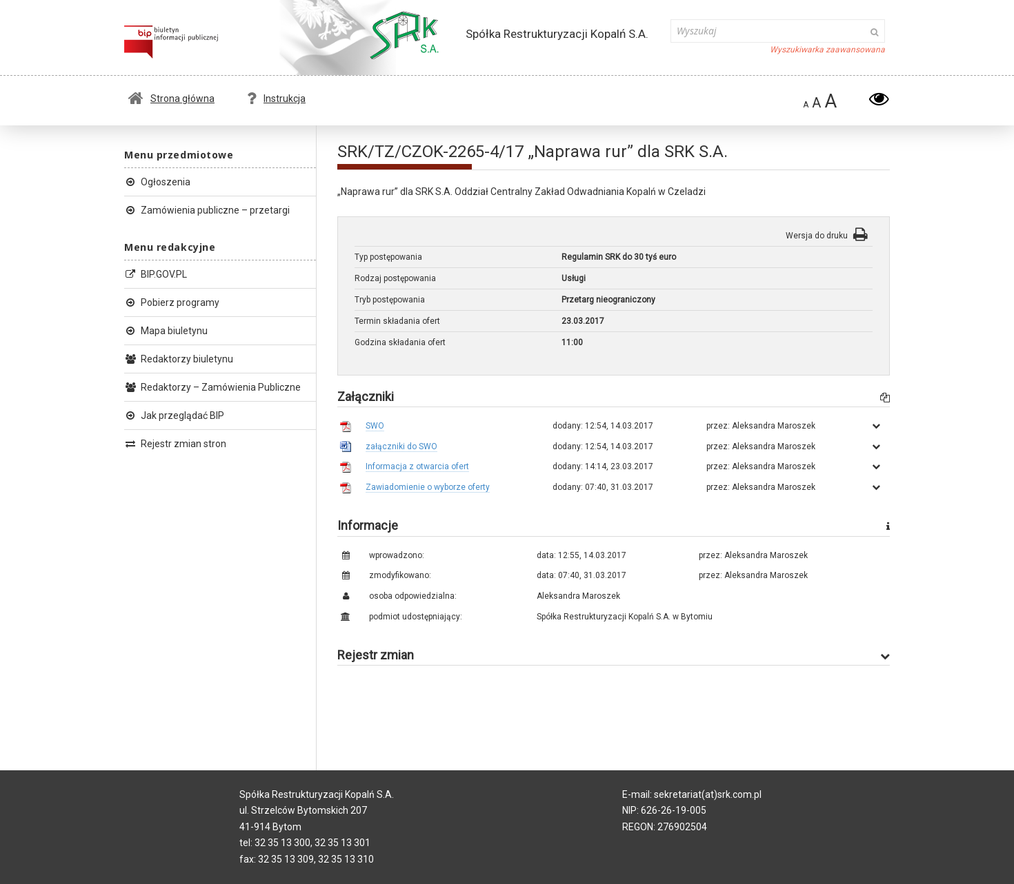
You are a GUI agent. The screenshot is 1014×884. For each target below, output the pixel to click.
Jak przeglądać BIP (174, 415)
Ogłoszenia (157, 181)
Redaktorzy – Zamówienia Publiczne (212, 387)
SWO (375, 426)
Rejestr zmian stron (175, 443)
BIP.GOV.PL (155, 274)
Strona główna (171, 98)
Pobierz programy (171, 302)
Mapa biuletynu (166, 330)
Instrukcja (276, 98)
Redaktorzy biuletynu (178, 358)
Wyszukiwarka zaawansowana (827, 49)
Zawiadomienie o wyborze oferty (428, 487)
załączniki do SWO (401, 446)
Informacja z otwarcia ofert (417, 466)
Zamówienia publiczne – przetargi (207, 210)
